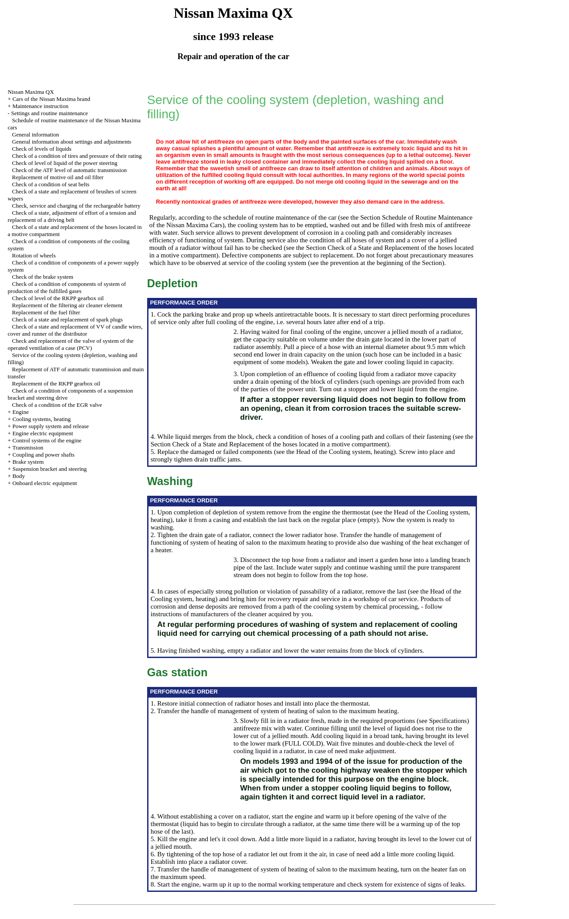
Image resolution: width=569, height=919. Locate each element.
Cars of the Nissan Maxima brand (51, 99)
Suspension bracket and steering (49, 469)
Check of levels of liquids (42, 148)
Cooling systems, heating (41, 419)
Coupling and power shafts (43, 454)
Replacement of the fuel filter (46, 312)
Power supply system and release (50, 426)
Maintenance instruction (40, 106)
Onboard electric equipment (44, 483)
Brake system (28, 461)
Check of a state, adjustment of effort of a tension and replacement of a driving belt (72, 216)
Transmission (28, 447)
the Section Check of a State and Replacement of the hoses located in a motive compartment (312, 440)
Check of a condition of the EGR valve (57, 404)
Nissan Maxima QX (31, 91)
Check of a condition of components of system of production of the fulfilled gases (67, 287)
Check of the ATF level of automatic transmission (69, 170)
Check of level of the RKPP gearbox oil (58, 298)
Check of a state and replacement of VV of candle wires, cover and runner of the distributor (75, 330)
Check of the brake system (42, 276)
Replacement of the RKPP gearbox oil (56, 383)
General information (35, 134)
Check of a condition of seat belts (50, 184)
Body (18, 476)
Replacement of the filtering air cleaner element (67, 305)
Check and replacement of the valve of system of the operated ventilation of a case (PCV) (70, 344)
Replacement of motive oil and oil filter (58, 177)
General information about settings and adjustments (71, 141)
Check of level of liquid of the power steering (64, 163)
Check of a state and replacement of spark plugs (67, 319)
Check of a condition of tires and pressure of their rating (77, 155)
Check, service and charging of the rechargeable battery (76, 205)
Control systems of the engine (46, 440)
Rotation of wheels (34, 255)
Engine (20, 412)
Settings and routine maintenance (49, 113)
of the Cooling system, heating (353, 451)
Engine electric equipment (42, 433)
